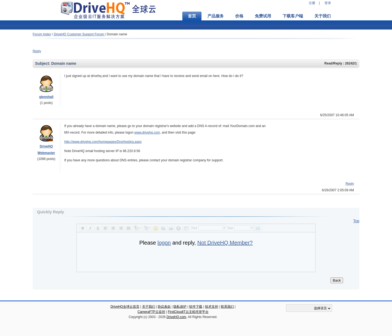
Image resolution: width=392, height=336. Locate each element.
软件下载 (195, 307)
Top (356, 221)
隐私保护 (179, 307)
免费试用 (263, 16)
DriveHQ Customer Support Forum (79, 34)
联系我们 (227, 307)
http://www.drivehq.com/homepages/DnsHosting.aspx (103, 142)
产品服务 (215, 16)
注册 (312, 3)
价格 (239, 16)
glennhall (46, 97)
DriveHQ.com (176, 317)
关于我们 (322, 16)
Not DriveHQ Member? (225, 243)
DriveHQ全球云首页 (125, 307)
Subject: (43, 63)
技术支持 (211, 307)
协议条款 (164, 307)
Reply (37, 51)
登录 (327, 3)
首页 (192, 16)
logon (164, 243)
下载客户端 (293, 16)
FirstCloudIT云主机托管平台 (188, 312)
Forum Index (42, 34)
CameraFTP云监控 (151, 312)
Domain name (117, 34)
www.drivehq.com (147, 132)
